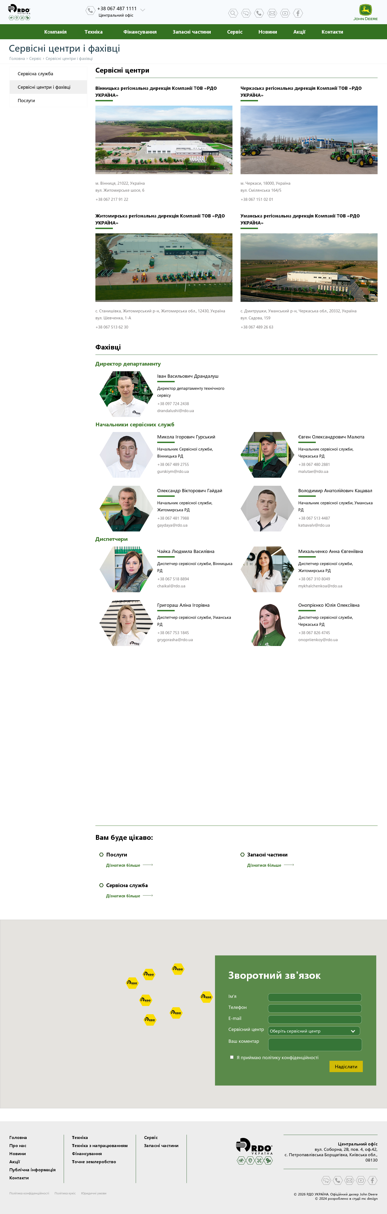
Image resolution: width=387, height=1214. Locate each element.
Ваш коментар (243, 1041)
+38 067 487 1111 (117, 8)
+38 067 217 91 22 (111, 199)
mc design (369, 1198)
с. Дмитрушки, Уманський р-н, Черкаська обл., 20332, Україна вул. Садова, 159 (299, 314)
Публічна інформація (32, 1169)
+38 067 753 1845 (173, 632)
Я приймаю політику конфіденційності (277, 1057)
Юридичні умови (93, 1193)
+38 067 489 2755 (173, 464)
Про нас (17, 1145)
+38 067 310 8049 (314, 578)
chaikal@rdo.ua (171, 585)
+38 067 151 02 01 (257, 199)
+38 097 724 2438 (173, 403)
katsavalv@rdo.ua (314, 525)
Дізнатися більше (129, 865)
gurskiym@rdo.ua (173, 471)
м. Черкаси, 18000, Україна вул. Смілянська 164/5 (266, 187)
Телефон (237, 1007)
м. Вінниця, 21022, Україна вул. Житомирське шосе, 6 (120, 187)
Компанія (55, 32)
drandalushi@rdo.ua (175, 410)
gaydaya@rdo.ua (172, 525)
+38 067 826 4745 (314, 632)
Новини (268, 32)
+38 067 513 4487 (314, 518)
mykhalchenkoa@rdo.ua (320, 585)
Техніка (94, 32)
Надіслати (346, 1066)
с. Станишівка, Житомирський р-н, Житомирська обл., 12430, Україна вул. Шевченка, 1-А (160, 314)
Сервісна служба (35, 73)
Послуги (26, 100)
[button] (178, 969)
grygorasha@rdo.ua (175, 639)
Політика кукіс (65, 1193)
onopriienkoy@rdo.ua (318, 639)
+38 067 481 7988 (173, 518)
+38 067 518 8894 (173, 578)
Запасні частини (192, 32)
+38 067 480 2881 (314, 464)
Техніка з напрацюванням (100, 1145)
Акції (299, 32)
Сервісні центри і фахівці (44, 87)
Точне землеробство (94, 1161)
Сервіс (234, 32)
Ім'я (232, 996)
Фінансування (140, 32)
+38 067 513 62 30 (111, 327)
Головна (17, 58)
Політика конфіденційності (29, 1193)
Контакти (332, 32)
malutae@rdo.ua (313, 471)
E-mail (234, 1018)
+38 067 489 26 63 (257, 327)
